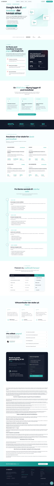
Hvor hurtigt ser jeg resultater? (36, 332)
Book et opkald (42, 472)
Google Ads (17, 1)
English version (43, 478)
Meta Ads (22, 1)
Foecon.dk (16, 416)
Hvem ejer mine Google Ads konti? (36, 347)
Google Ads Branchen (24, 476)
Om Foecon (29, 1)
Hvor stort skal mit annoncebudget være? (36, 335)
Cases (26, 1)
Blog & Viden (32, 472)
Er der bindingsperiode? (36, 341)
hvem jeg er (30, 446)
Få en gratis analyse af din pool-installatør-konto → (27, 115)
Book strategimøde (48, 1)
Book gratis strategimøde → (11, 25)
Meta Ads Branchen (24, 477)
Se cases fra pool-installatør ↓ (11, 28)
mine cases (24, 444)
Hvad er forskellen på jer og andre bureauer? (36, 344)
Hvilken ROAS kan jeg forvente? (36, 338)
